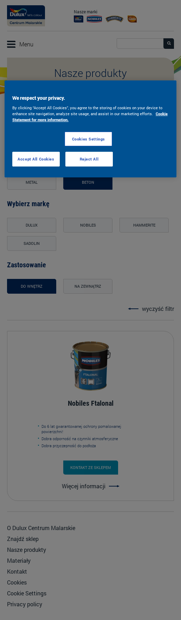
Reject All (89, 159)
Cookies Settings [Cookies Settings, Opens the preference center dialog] (88, 139)
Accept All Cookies (36, 159)
